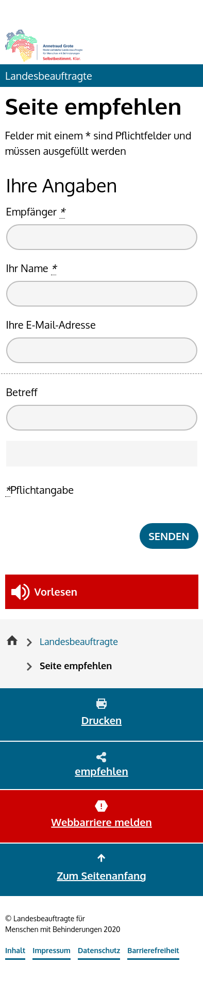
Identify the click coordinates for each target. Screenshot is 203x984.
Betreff (22, 392)
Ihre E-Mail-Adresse (51, 324)
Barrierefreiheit (153, 950)
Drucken (101, 720)
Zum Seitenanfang (101, 875)
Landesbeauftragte (48, 75)
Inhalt (15, 950)
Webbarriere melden (101, 822)
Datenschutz (99, 950)
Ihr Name (31, 268)
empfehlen (101, 771)
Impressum (51, 950)
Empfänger (35, 212)
